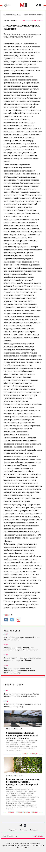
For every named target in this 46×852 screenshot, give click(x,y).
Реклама (23, 830)
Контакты (33, 830)
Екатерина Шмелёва (35, 14)
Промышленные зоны (22, 812)
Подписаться (38, 836)
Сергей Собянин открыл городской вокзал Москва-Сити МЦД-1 (22, 638)
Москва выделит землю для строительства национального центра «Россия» (22, 659)
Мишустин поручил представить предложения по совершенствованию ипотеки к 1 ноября (19, 670)
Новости (25, 754)
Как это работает (10, 20)
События (34, 812)
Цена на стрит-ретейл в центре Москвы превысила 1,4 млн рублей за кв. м (21, 695)
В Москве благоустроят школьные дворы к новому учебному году (22, 705)
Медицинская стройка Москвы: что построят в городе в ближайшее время (21, 648)
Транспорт (33, 754)
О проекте (13, 830)
